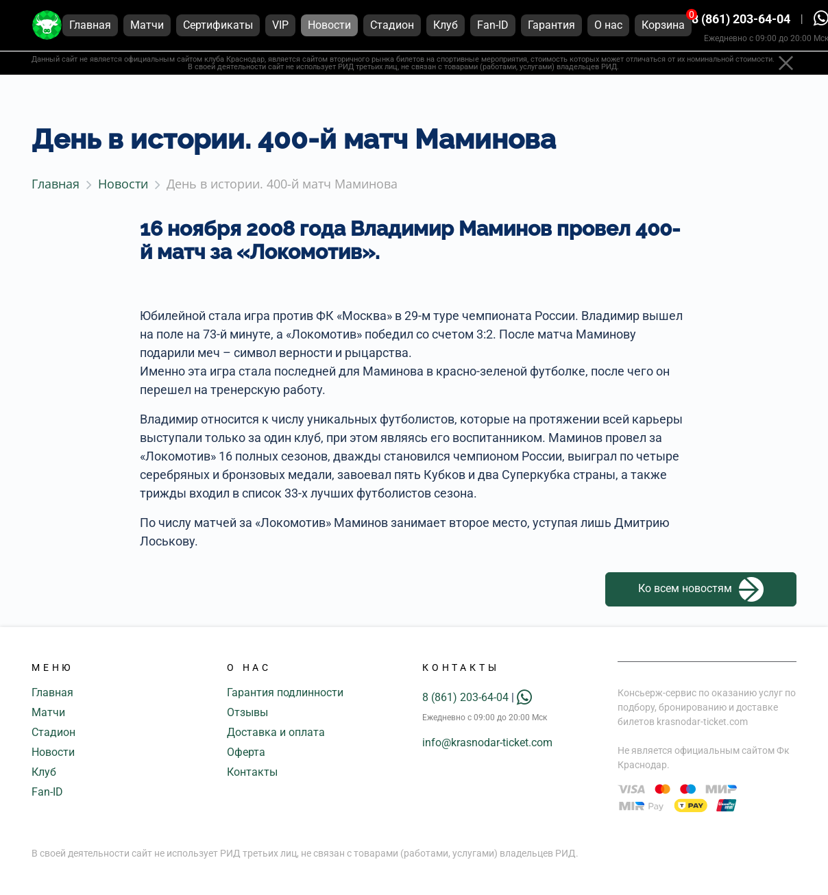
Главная (52, 692)
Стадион (53, 732)
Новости (53, 752)
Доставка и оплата (276, 732)
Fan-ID (47, 791)
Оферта (246, 752)
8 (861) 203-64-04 (741, 20)
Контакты (252, 771)
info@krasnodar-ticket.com (487, 742)
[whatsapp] (524, 697)
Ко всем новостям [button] (701, 589)
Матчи (48, 712)
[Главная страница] (47, 26)
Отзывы (247, 712)
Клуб (44, 771)
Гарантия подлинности (285, 692)
